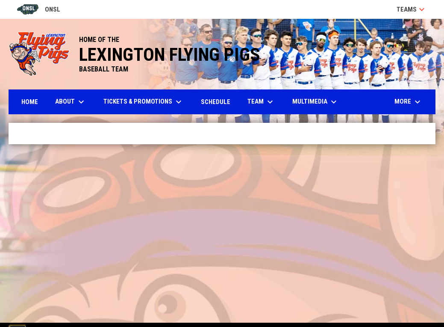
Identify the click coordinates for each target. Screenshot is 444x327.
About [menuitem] (70, 102)
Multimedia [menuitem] (315, 102)
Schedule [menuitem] (215, 102)
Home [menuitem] (29, 102)
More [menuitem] (408, 102)
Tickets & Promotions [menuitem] (143, 102)
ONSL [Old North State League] (38, 9)
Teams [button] (412, 9)
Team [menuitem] (261, 102)
